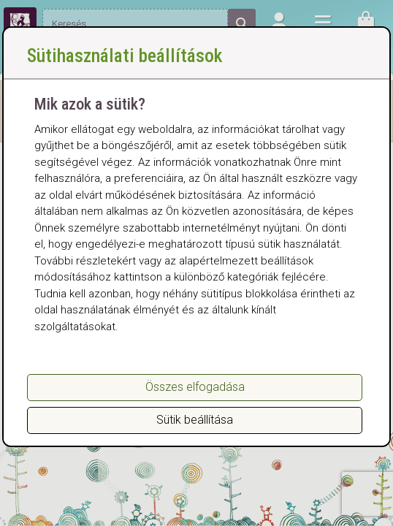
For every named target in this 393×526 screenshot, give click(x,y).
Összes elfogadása (195, 387)
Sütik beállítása (194, 420)
